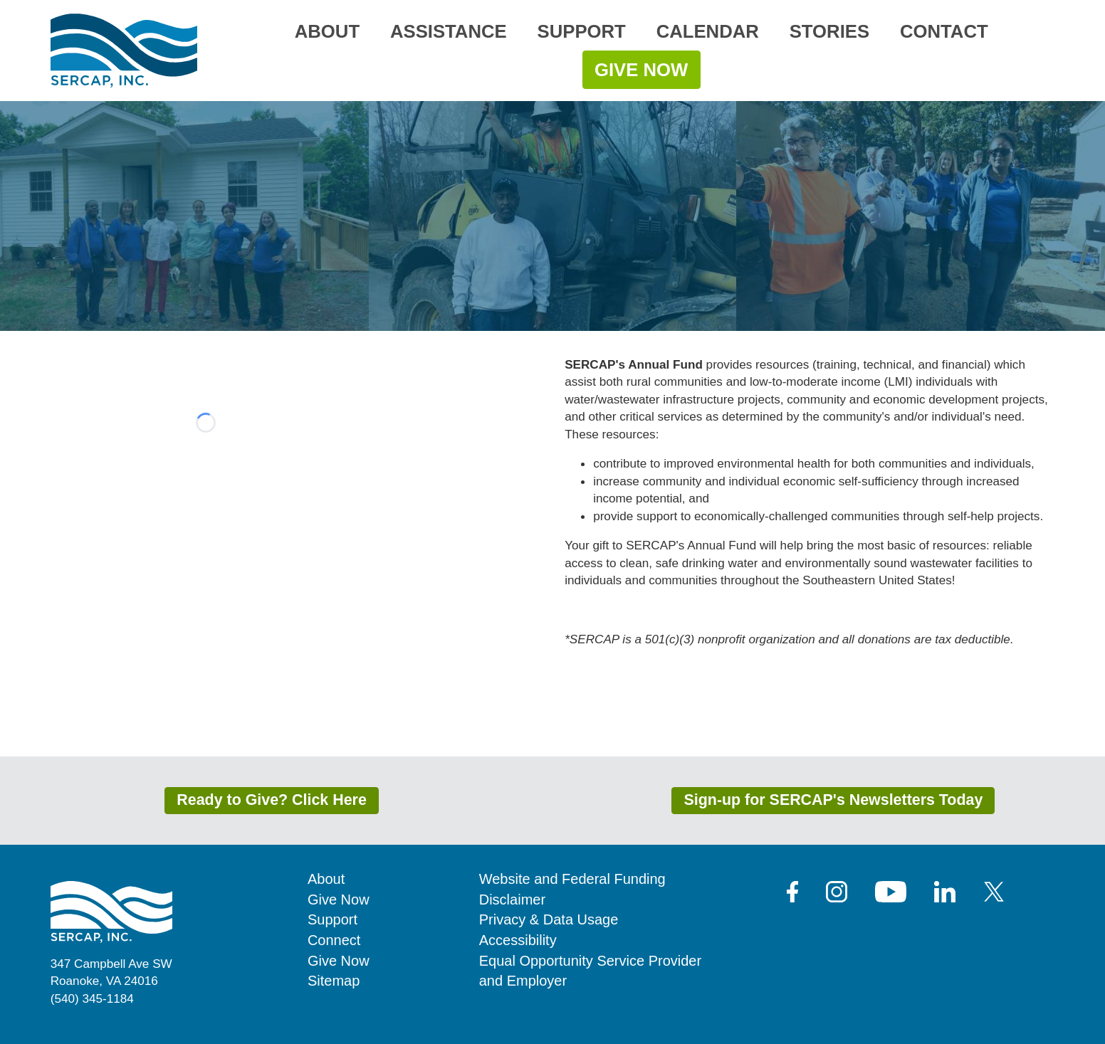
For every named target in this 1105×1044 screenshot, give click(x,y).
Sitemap (334, 980)
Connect (334, 940)
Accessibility (518, 940)
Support (582, 31)
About (327, 31)
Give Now (641, 70)
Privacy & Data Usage (549, 919)
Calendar (707, 31)
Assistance (448, 31)
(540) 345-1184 (92, 998)
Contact (944, 31)
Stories (829, 31)
